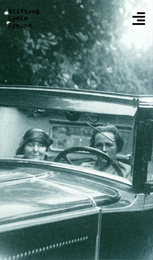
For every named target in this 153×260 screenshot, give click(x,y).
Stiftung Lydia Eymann (24, 18)
